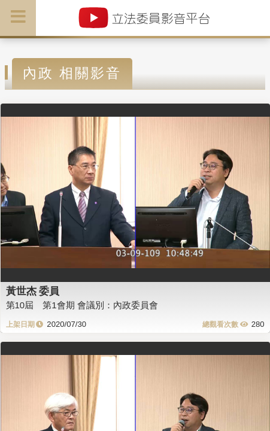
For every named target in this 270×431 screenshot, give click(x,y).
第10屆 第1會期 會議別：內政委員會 (82, 305)
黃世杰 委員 (33, 291)
